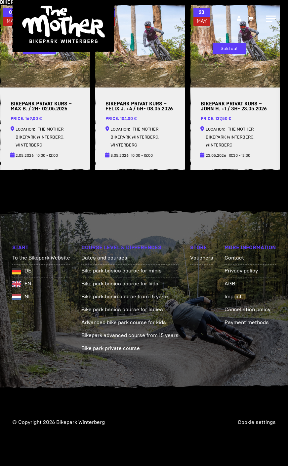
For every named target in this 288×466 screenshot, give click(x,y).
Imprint (233, 296)
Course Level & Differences (121, 247)
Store (198, 247)
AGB (230, 283)
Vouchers (201, 258)
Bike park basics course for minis (121, 270)
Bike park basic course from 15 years (125, 296)
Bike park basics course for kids (119, 283)
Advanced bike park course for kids (123, 322)
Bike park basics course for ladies (122, 309)
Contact (234, 258)
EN (27, 283)
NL (27, 296)
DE (27, 270)
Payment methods (247, 322)
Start (20, 247)
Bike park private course (110, 348)
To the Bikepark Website (41, 258)
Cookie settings (257, 422)
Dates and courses (104, 258)
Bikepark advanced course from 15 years (130, 335)
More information (250, 247)
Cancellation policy (247, 309)
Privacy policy (241, 270)
